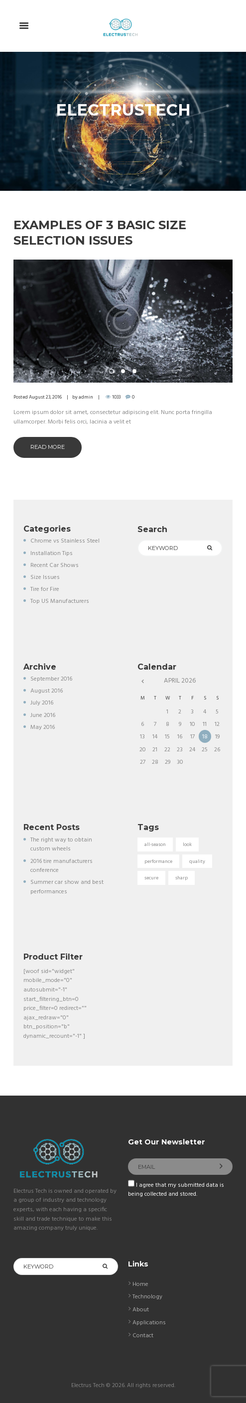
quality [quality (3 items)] (197, 861)
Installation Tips (51, 554)
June (42, 715)
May (42, 727)
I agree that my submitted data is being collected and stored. (176, 1190)
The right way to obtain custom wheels (61, 844)
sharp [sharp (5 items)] (181, 878)
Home (140, 1284)
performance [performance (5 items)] (158, 861)
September (51, 679)
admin (86, 397)
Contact (142, 1336)
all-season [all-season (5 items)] (155, 844)
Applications (149, 1323)
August (46, 691)
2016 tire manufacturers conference (61, 866)
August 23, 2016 (45, 397)
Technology (147, 1297)
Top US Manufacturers (59, 601)
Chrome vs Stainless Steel (65, 541)
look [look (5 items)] (187, 844)
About (140, 1310)
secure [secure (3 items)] (151, 878)
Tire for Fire (44, 589)
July (41, 703)
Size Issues (45, 577)
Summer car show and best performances (67, 887)
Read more (47, 446)
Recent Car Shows (54, 565)
